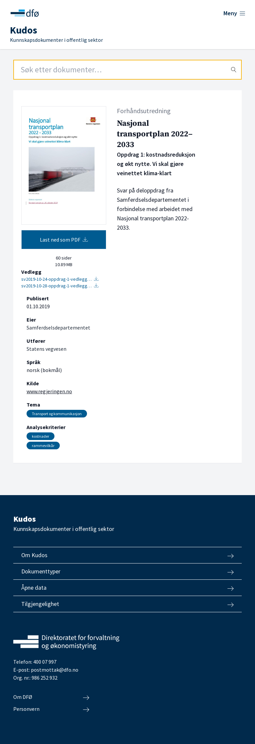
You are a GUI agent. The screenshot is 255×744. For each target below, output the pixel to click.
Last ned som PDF (64, 239)
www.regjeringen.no (49, 391)
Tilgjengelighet (127, 604)
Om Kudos (127, 555)
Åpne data (127, 588)
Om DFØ (51, 697)
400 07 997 (44, 661)
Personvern (51, 709)
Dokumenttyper (127, 571)
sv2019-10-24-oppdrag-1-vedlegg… (60, 279)
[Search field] (127, 70)
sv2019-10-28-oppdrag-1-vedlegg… (60, 286)
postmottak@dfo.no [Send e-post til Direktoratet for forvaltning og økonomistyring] (54, 669)
